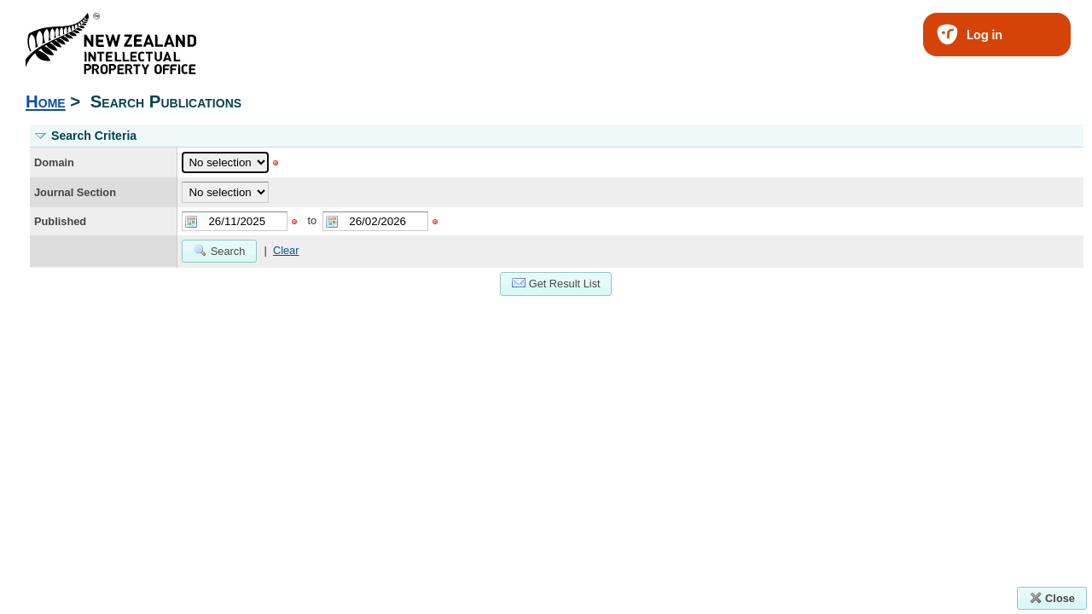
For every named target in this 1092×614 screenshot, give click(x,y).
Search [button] (219, 251)
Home (46, 101)
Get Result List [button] (556, 283)
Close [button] (1052, 598)
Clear (286, 250)
